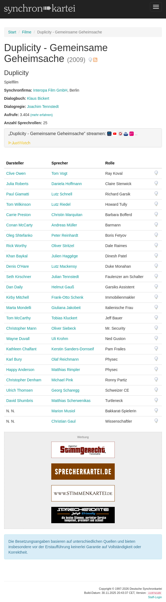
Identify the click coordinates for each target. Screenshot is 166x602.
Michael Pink (62, 380)
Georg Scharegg (65, 390)
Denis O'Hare (17, 266)
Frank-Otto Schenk (68, 297)
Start (12, 32)
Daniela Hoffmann (67, 184)
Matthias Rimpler (66, 369)
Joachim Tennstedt (43, 106)
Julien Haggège (65, 256)
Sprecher (60, 163)
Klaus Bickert (38, 98)
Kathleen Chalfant (21, 349)
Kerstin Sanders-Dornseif (73, 349)
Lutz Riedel (61, 204)
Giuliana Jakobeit (66, 307)
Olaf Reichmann (65, 359)
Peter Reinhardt (65, 235)
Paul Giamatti (17, 194)
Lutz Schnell (62, 194)
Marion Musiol (63, 411)
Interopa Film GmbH (50, 90)
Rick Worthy (16, 246)
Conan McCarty (19, 225)
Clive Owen (16, 173)
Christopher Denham (23, 380)
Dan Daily (14, 287)
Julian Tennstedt (65, 277)
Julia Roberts (17, 184)
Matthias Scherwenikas (71, 400)
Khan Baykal (17, 256)
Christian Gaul (64, 421)
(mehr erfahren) (41, 115)
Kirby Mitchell (17, 297)
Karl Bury (14, 359)
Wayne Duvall (18, 338)
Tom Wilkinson (18, 204)
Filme (26, 32)
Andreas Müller (64, 225)
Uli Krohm (60, 338)
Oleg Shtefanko (19, 235)
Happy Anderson (20, 369)
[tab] (83, 138)
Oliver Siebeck (64, 328)
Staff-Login (155, 597)
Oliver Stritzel (63, 246)
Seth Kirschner (18, 277)
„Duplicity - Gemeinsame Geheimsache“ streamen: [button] (73, 133)
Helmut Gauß (63, 287)
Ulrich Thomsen (19, 390)
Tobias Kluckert (64, 318)
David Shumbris (19, 400)
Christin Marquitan (67, 215)
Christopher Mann (21, 328)
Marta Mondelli (18, 307)
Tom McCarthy (18, 318)
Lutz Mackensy (64, 266)
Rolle (109, 163)
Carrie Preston (18, 215)
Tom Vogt (59, 173)
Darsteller (15, 163)
